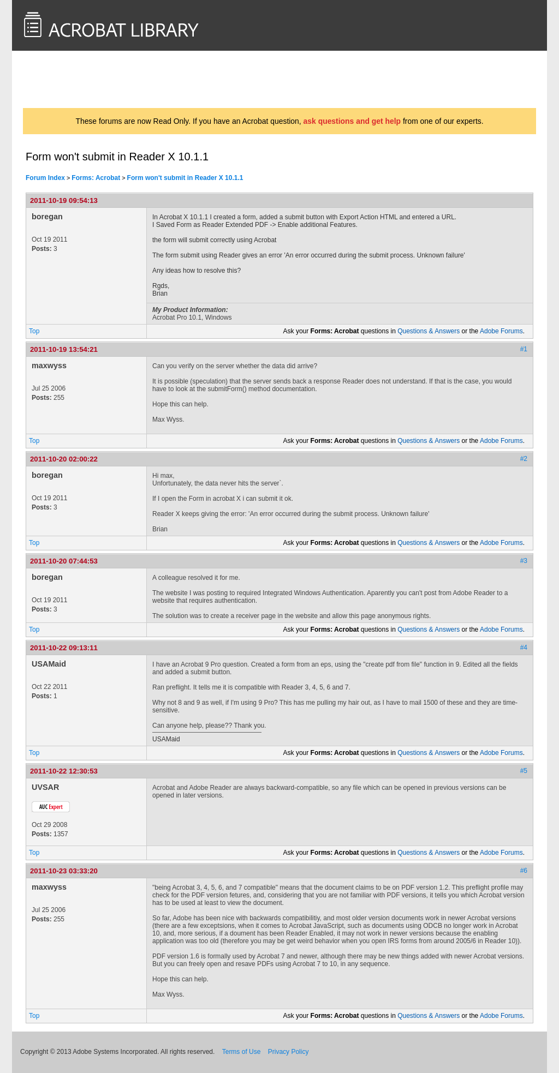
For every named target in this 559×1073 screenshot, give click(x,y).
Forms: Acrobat (96, 178)
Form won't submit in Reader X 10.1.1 (185, 178)
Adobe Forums (501, 331)
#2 (523, 459)
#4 (523, 647)
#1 (523, 349)
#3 (523, 561)
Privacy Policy (288, 1052)
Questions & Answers (428, 331)
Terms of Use (241, 1052)
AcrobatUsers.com (65, 79)
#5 (523, 771)
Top (34, 331)
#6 (523, 870)
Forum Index (45, 178)
